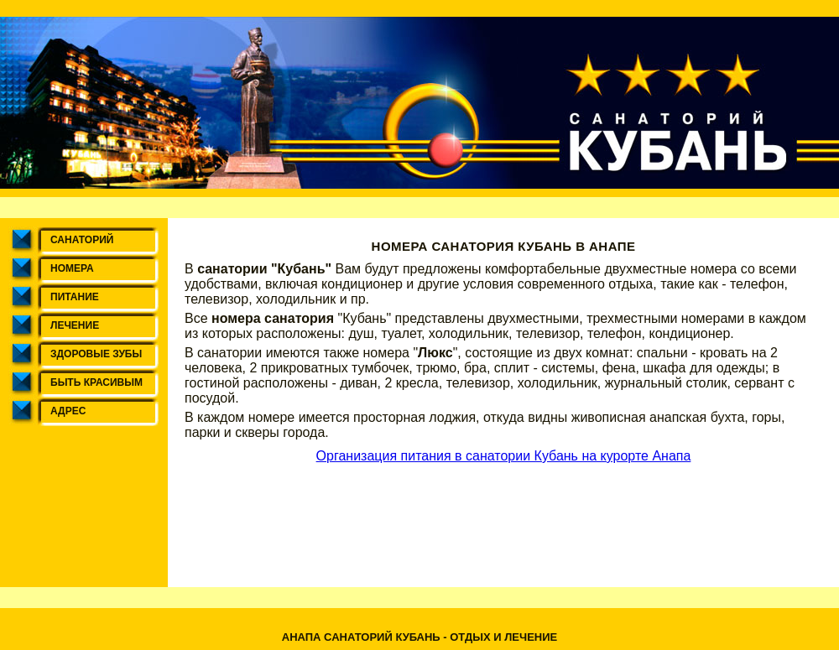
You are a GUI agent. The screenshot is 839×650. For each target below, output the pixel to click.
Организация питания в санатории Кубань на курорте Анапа (503, 456)
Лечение (74, 325)
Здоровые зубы (96, 354)
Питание (74, 297)
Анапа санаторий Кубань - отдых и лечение (419, 637)
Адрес (68, 411)
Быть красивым (96, 382)
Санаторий (81, 240)
